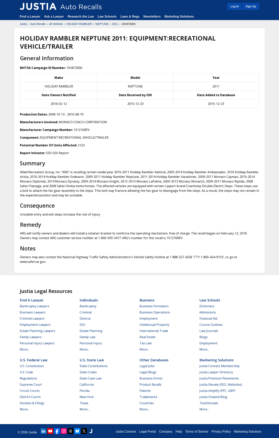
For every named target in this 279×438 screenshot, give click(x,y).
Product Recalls (151, 384)
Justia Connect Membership (219, 366)
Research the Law (81, 16)
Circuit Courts (30, 391)
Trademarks (148, 397)
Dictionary (206, 306)
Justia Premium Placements (219, 378)
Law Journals (208, 331)
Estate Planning (91, 331)
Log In (235, 6)
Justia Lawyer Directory (216, 372)
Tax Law (145, 343)
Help (179, 431)
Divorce (85, 318)
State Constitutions (94, 366)
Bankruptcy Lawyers (34, 306)
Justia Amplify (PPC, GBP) (217, 391)
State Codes (88, 372)
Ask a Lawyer (54, 16)
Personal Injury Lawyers (37, 343)
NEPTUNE (101, 23)
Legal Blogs (148, 372)
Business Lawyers (33, 312)
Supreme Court (31, 384)
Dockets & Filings (32, 403)
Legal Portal (147, 431)
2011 (115, 23)
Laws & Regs (130, 16)
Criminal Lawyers (32, 318)
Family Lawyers (31, 337)
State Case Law (90, 378)
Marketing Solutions (179, 16)
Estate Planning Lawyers (37, 331)
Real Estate (148, 337)
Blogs (203, 337)
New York (87, 397)
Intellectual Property (154, 325)
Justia (23, 23)
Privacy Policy (221, 431)
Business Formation (154, 306)
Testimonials (208, 403)
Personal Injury (91, 343)
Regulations (28, 378)
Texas (84, 403)
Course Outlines (211, 325)
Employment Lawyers (35, 325)
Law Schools (107, 16)
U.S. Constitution (32, 366)
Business (147, 300)
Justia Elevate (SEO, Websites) (220, 384)
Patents (145, 391)
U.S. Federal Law (34, 360)
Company (165, 431)
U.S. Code (26, 372)
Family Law (87, 337)
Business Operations (155, 312)
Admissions (207, 312)
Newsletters (152, 16)
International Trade (154, 331)
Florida (84, 391)
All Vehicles (56, 23)
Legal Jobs (147, 366)
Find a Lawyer (30, 16)
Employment (149, 318)
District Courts (30, 397)
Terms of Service (196, 431)
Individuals (89, 300)
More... (24, 349)
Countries (147, 403)
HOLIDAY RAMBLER (79, 23)
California (87, 384)
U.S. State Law (92, 360)
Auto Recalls (38, 23)
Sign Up (251, 6)
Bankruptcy (88, 306)
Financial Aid (208, 318)
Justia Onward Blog (213, 397)
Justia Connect (126, 431)
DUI (82, 325)
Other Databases (154, 360)
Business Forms (151, 378)
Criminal (86, 312)
